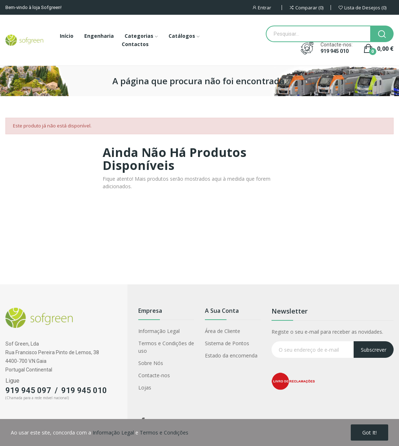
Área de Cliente (222, 331)
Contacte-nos (154, 375)
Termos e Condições (164, 432)
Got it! (369, 432)
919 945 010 (334, 51)
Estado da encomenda (231, 355)
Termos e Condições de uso (166, 347)
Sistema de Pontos (227, 343)
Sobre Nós (150, 363)
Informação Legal (159, 331)
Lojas (144, 387)
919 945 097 (28, 390)
